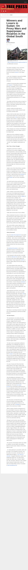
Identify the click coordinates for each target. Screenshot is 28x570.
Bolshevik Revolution (13, 248)
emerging (17, 404)
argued (10, 85)
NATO (22, 259)
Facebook (2, 11)
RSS (6, 11)
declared (23, 281)
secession (22, 174)
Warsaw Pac (14, 256)
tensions (16, 72)
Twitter (4, 11)
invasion (11, 353)
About (25, 2)
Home (11, 14)
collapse (23, 196)
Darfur (11, 177)
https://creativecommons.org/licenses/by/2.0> (17, 62)
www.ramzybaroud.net (12, 465)
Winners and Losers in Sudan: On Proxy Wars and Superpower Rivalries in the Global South (16, 28)
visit (16, 117)
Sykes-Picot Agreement (16, 234)
